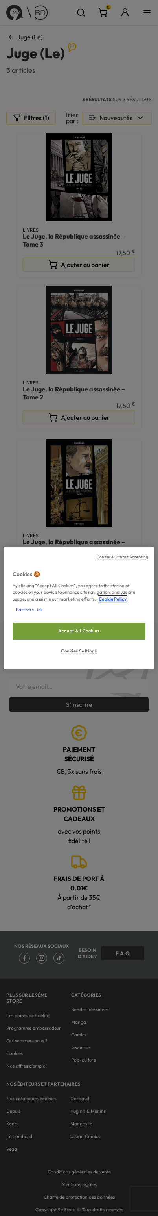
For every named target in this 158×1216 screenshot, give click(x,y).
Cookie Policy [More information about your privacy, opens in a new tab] (113, 599)
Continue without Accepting (122, 557)
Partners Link (29, 609)
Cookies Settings (79, 651)
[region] (79, 608)
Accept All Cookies (78, 631)
